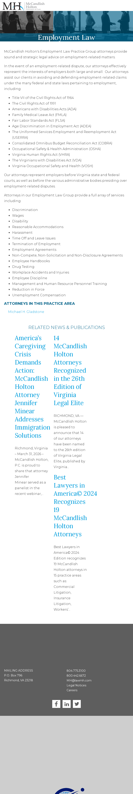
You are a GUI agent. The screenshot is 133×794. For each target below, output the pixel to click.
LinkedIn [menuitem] (67, 688)
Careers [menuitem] (72, 674)
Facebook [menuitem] (56, 688)
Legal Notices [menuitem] (76, 669)
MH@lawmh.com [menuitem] (79, 664)
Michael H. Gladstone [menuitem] (26, 312)
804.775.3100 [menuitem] (76, 654)
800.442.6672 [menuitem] (76, 659)
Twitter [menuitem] (77, 688)
